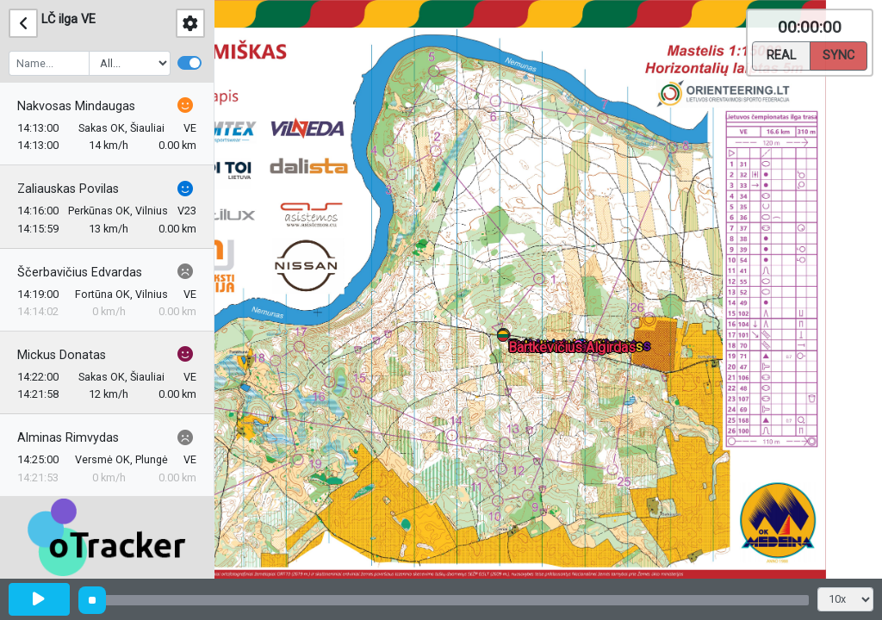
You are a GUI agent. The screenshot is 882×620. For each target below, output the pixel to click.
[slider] (92, 600)
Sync (838, 54)
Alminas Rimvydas (68, 438)
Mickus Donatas (61, 355)
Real (781, 54)
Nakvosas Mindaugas (76, 106)
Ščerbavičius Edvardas (79, 272)
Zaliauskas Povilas (68, 189)
